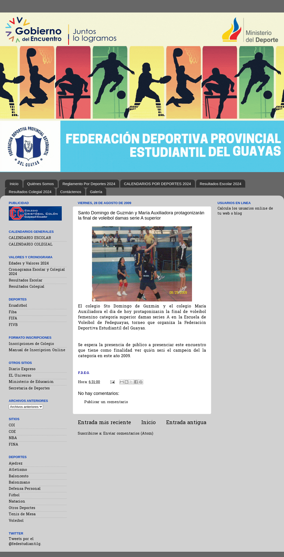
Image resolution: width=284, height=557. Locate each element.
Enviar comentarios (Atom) (128, 433)
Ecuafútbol (18, 305)
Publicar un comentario (106, 402)
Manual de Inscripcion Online (37, 350)
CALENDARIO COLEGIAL (30, 244)
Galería (96, 192)
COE (12, 432)
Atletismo (18, 470)
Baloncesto (18, 476)
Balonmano (19, 482)
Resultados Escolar (25, 280)
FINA (13, 444)
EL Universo (20, 375)
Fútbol (14, 495)
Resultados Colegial (26, 286)
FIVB (13, 325)
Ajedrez (15, 463)
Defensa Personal (25, 489)
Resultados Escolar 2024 (221, 184)
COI (12, 425)
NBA (13, 438)
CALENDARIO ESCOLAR (30, 238)
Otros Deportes (22, 508)
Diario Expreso (22, 369)
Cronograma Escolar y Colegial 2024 (37, 272)
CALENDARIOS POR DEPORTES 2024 (157, 184)
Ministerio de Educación (31, 382)
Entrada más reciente (104, 423)
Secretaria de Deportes (29, 388)
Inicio (14, 184)
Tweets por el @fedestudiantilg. (25, 542)
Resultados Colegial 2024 (30, 192)
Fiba (12, 312)
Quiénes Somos (40, 184)
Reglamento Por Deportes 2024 (88, 184)
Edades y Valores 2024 (29, 263)
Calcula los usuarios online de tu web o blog (245, 211)
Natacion (17, 501)
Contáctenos (70, 192)
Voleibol (16, 521)
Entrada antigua (186, 423)
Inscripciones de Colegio (31, 344)
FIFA (13, 318)
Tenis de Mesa (22, 514)
